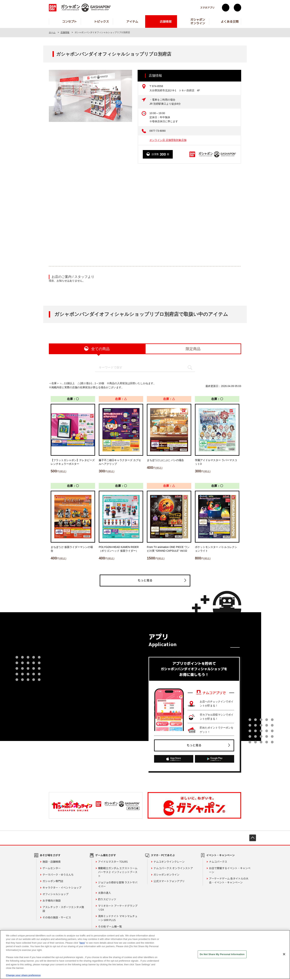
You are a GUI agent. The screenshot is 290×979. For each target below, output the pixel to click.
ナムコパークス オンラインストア (173, 868)
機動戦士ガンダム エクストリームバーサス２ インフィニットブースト (117, 872)
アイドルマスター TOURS (113, 861)
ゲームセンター (52, 868)
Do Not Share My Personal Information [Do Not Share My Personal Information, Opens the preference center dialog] (222, 954)
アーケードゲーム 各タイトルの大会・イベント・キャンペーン (228, 880)
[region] (145, 954)
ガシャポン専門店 (53, 881)
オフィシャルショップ (55, 894)
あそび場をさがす (50, 855)
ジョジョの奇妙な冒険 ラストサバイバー (117, 884)
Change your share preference (23, 975)
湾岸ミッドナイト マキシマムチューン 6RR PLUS (117, 918)
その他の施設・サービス (57, 917)
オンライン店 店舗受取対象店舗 (167, 140)
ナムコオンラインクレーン (169, 861)
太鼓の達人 (104, 893)
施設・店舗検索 (52, 861)
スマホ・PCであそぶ (163, 855)
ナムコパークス (218, 861)
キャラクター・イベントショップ (62, 887)
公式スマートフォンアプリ (169, 881)
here (82, 942)
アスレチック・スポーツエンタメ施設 (63, 909)
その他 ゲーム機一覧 (110, 926)
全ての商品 (100, 349)
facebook (237, 7)
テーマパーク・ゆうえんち (58, 874)
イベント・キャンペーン (220, 855)
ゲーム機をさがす (105, 855)
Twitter (225, 7)
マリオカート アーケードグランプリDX (117, 907)
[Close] (284, 954)
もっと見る (145, 580)
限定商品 (193, 349)
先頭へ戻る (252, 838)
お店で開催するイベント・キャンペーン (229, 870)
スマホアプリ (207, 7)
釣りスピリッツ (107, 899)
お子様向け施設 (52, 900)
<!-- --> (145, 214)
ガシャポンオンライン (166, 874)
